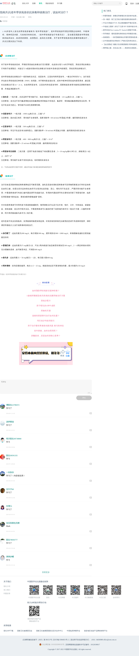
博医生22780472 (12, 405)
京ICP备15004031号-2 (61, 640)
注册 (137, 4)
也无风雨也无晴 (12, 523)
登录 (132, 4)
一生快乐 (10, 472)
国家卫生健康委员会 (24, 631)
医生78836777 (12, 540)
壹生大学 (25, 3)
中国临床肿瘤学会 (73, 631)
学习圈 (59, 3)
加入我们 (7, 590)
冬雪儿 (9, 506)
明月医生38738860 (13, 439)
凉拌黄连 (10, 422)
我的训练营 (50, 3)
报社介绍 (7, 586)
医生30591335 (12, 456)
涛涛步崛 (10, 557)
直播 (34, 3)
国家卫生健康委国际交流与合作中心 (49, 631)
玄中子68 (10, 489)
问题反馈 (7, 593)
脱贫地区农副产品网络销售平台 (95, 631)
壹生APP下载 (8, 631)
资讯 (40, 3)
